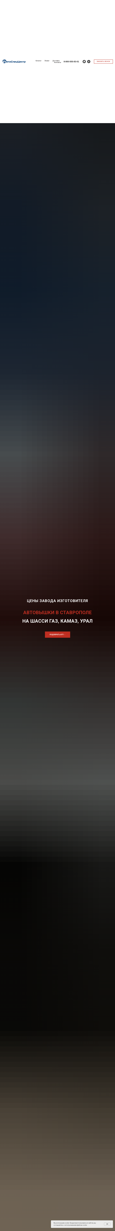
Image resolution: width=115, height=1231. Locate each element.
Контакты (57, 62)
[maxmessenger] (88, 61)
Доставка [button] (56, 61)
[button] (103, 61)
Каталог (38, 61)
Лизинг (47, 61)
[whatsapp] (84, 61)
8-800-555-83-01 (71, 61)
